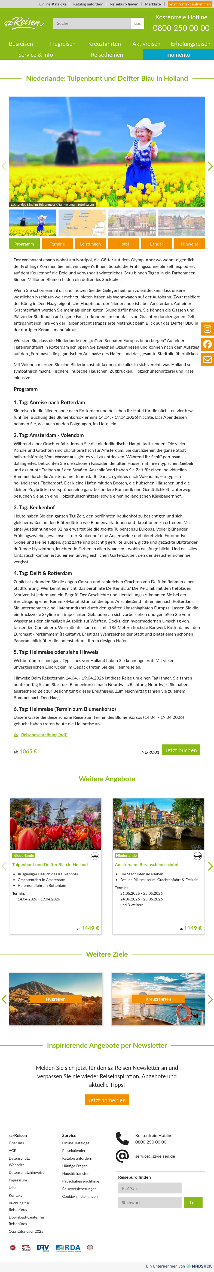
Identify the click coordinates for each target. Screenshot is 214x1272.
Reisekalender (73, 1150)
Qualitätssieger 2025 (26, 1231)
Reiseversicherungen (79, 1188)
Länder (156, 243)
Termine (57, 243)
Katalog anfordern (88, 4)
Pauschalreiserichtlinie (80, 1181)
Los (137, 23)
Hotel (123, 243)
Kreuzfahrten (104, 43)
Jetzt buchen (181, 750)
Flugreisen (63, 43)
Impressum (18, 1180)
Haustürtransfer (75, 1173)
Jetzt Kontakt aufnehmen (190, 4)
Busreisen (21, 43)
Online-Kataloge (53, 4)
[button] (210, 166)
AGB (13, 1150)
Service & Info (35, 54)
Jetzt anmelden (107, 1100)
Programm (24, 243)
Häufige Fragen (75, 1165)
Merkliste (153, 4)
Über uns (16, 1143)
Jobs (12, 1187)
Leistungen (90, 243)
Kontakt (15, 1195)
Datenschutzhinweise (26, 1172)
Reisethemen (107, 54)
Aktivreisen (146, 43)
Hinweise (190, 243)
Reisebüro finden (124, 4)
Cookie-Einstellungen (80, 1196)
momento (178, 54)
